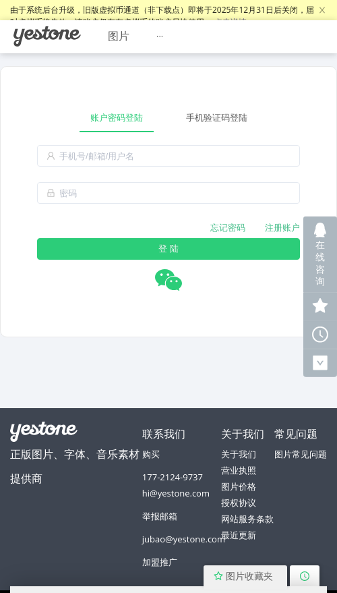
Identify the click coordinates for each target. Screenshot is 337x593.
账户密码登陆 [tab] (116, 117)
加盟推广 (159, 562)
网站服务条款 (247, 519)
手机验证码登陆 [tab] (216, 117)
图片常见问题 (300, 454)
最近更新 (238, 535)
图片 (118, 35)
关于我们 (238, 454)
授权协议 (238, 503)
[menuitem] (47, 36)
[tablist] (168, 117)
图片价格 (238, 486)
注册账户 (282, 227)
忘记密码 (227, 227)
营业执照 (238, 470)
